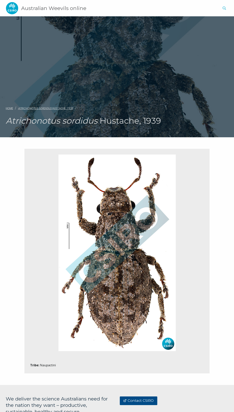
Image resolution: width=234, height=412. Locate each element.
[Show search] (224, 8)
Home (9, 108)
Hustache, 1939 (45, 108)
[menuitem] (223, 8)
